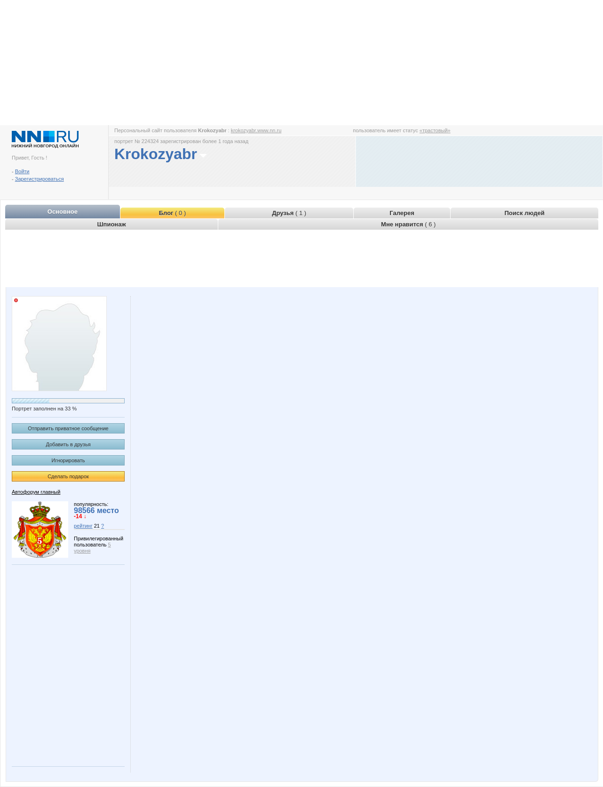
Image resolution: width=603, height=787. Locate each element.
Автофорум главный (36, 492)
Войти (22, 171)
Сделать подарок (68, 476)
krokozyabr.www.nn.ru (256, 130)
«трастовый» (435, 130)
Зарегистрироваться (39, 179)
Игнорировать (68, 460)
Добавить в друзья (68, 444)
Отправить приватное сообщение (68, 428)
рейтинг (83, 526)
